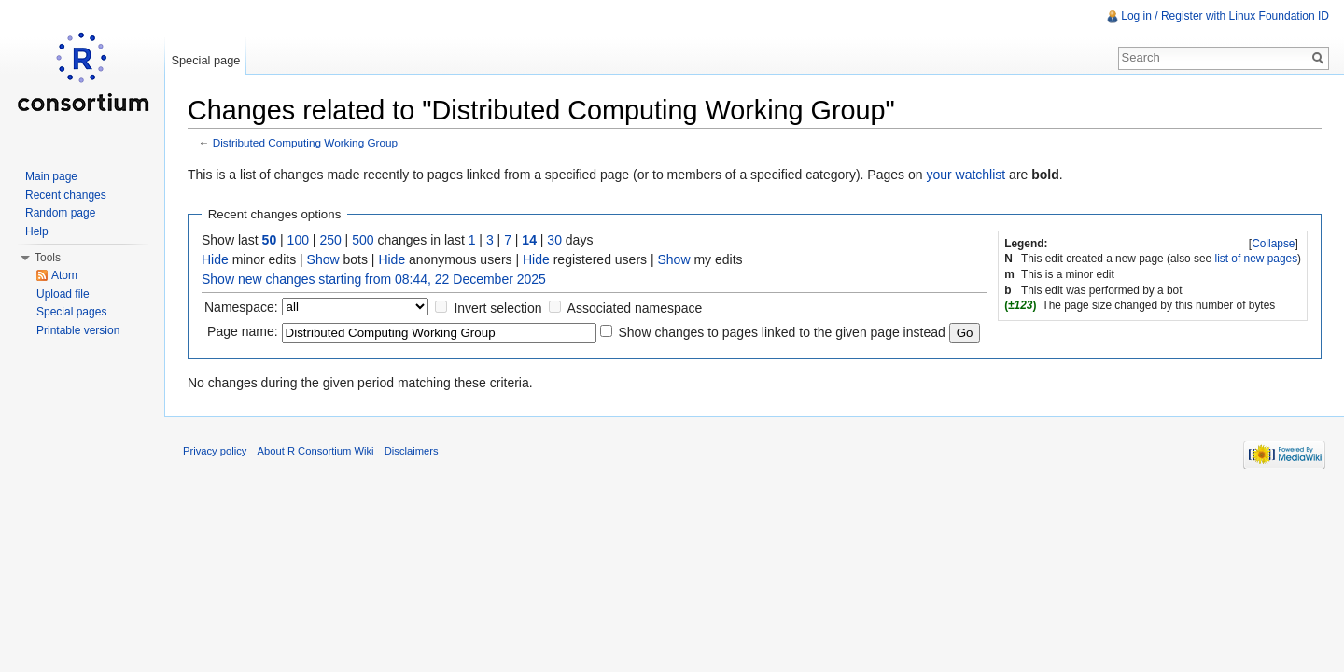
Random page (60, 212)
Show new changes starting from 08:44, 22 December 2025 (374, 279)
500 (362, 239)
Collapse (1273, 243)
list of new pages (1256, 258)
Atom (64, 275)
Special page (205, 60)
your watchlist (965, 174)
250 (330, 239)
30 (554, 239)
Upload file (63, 294)
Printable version (77, 330)
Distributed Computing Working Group (305, 142)
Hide (215, 259)
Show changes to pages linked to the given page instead (781, 332)
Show (323, 259)
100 (298, 239)
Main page (51, 176)
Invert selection (497, 308)
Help (37, 231)
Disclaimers (412, 450)
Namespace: (241, 307)
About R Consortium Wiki (316, 450)
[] (1274, 243)
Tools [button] (48, 257)
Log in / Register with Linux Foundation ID (1225, 15)
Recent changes (65, 195)
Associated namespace (635, 308)
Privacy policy (214, 450)
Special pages (71, 311)
